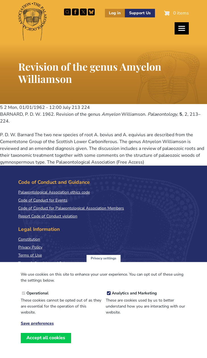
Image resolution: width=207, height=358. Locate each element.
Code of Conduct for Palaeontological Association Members (71, 208)
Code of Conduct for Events (42, 200)
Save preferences (37, 329)
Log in (115, 13)
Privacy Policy (30, 247)
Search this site (67, 12)
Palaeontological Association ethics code (54, 192)
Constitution (29, 239)
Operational (37, 299)
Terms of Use (30, 255)
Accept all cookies (45, 344)
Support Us (140, 13)
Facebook (75, 12)
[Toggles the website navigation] (182, 28)
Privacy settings (103, 264)
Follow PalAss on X (83, 12)
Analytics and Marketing (134, 299)
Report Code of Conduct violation (47, 216)
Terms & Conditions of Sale (42, 263)
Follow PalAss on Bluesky (91, 12)
